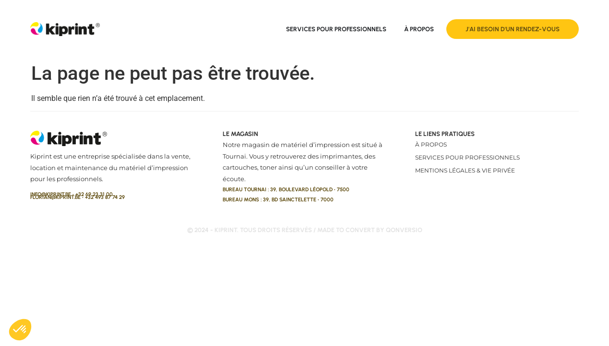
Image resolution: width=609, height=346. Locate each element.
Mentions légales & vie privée (465, 170)
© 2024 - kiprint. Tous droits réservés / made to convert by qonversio (304, 230)
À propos (431, 144)
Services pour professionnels (467, 157)
